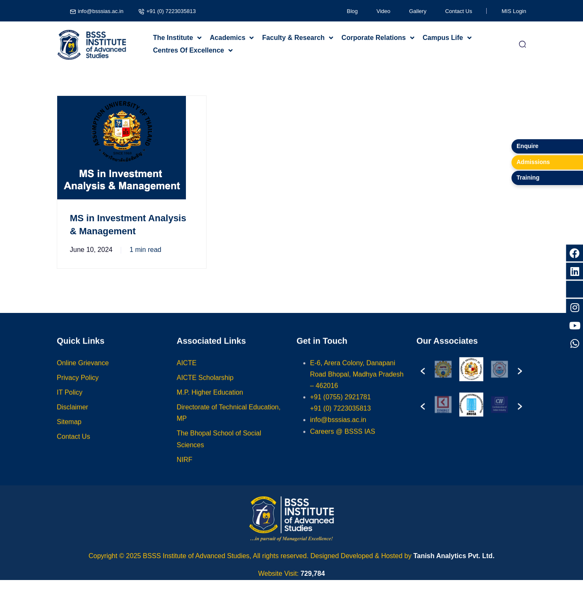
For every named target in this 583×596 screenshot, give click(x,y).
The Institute (173, 37)
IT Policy (69, 400)
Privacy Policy (78, 385)
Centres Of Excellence (188, 50)
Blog (352, 11)
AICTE (186, 370)
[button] (422, 377)
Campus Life (443, 37)
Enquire (527, 146)
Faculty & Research (293, 37)
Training (528, 177)
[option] (453, 377)
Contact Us (458, 11)
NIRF (184, 467)
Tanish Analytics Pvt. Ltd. (454, 555)
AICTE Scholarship (205, 385)
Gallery (418, 11)
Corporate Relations (374, 37)
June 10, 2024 (91, 249)
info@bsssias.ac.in (100, 11)
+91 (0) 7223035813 (170, 11)
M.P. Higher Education (210, 400)
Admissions (533, 162)
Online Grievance (83, 370)
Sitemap (69, 430)
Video (383, 11)
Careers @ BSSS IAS (342, 439)
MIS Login (513, 11)
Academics (228, 37)
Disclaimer (72, 415)
